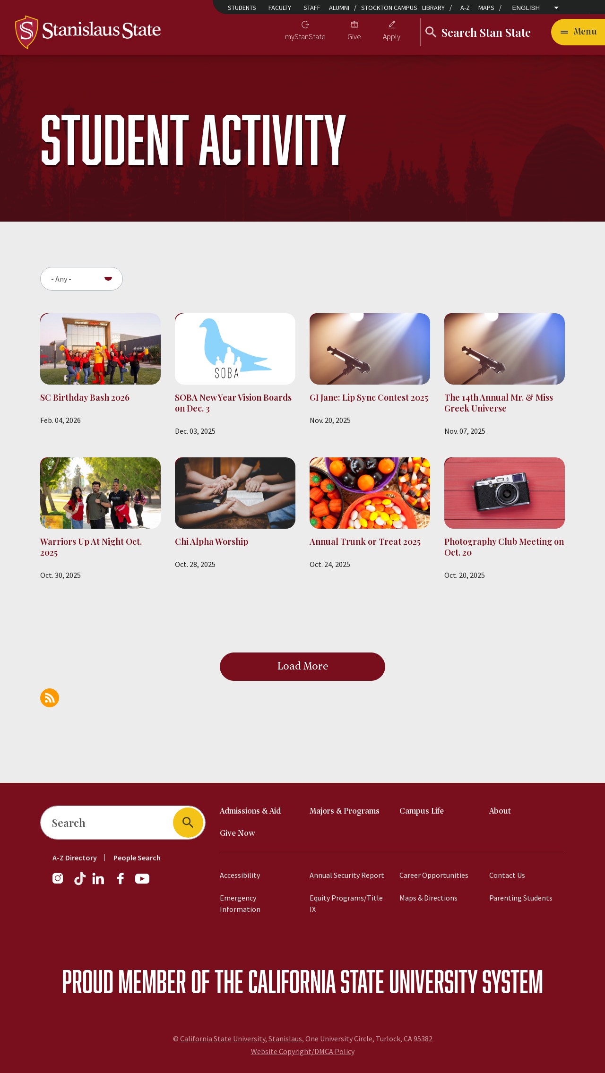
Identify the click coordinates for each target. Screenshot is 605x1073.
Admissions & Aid (250, 811)
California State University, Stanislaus (241, 1038)
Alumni (339, 7)
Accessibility (240, 875)
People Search (137, 857)
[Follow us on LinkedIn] (98, 883)
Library (433, 7)
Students (242, 7)
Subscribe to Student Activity (49, 697)
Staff (311, 7)
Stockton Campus (389, 7)
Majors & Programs (345, 811)
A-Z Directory (74, 857)
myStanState (305, 36)
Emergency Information (240, 903)
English (526, 8)
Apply (391, 36)
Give (354, 36)
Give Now (237, 833)
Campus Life (421, 811)
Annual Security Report (347, 875)
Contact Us (507, 875)
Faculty (279, 7)
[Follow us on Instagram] (61, 883)
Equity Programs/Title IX (346, 903)
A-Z (465, 7)
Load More (302, 666)
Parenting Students (521, 897)
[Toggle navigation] (578, 32)
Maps (486, 7)
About (500, 811)
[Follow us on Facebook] (124, 883)
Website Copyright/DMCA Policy (302, 1051)
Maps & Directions (428, 897)
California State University (362, 981)
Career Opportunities (433, 875)
